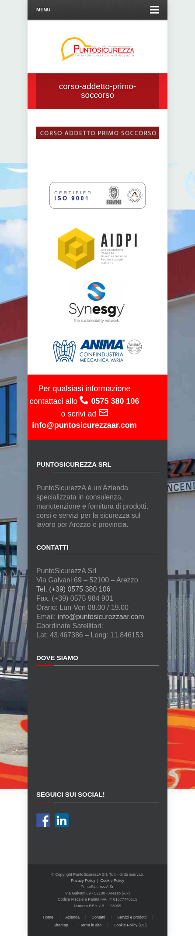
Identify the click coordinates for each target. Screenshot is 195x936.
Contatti (98, 917)
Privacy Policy (83, 880)
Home (48, 917)
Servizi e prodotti (131, 917)
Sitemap (61, 925)
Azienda (72, 917)
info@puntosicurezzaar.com (101, 616)
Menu (97, 10)
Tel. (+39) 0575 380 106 (73, 589)
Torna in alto (90, 925)
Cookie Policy (112, 880)
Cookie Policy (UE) (130, 925)
